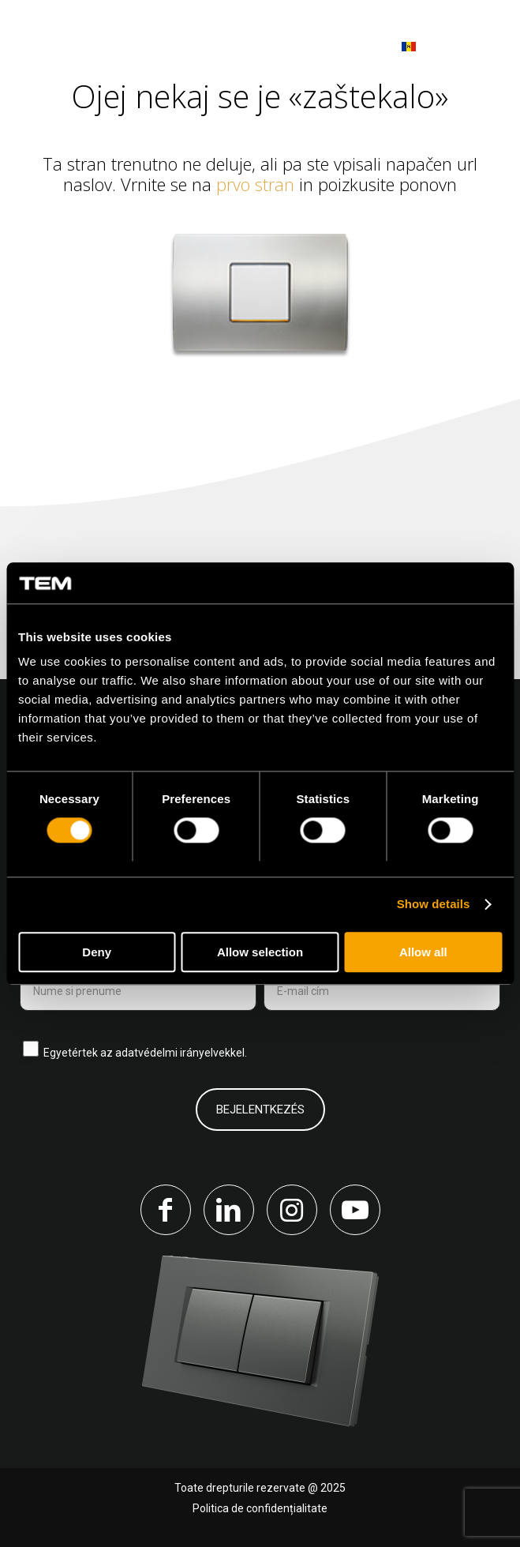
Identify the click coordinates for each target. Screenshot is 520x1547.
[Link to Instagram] (292, 1210)
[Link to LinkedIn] (229, 1210)
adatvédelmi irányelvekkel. (181, 1052)
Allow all (423, 952)
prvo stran (255, 184)
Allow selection (260, 952)
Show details (433, 904)
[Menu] (482, 47)
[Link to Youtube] (355, 1210)
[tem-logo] (106, 47)
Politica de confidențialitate (260, 1508)
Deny (96, 952)
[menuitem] (482, 47)
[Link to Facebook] (165, 1210)
